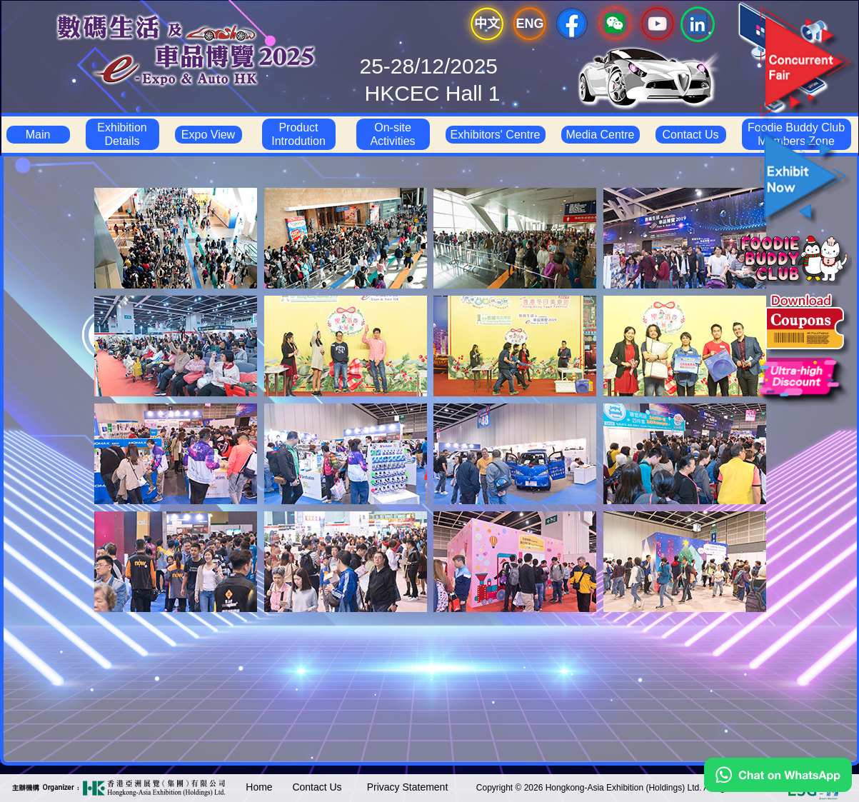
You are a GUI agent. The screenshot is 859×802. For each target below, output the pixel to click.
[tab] (175, 238)
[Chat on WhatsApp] (778, 788)
